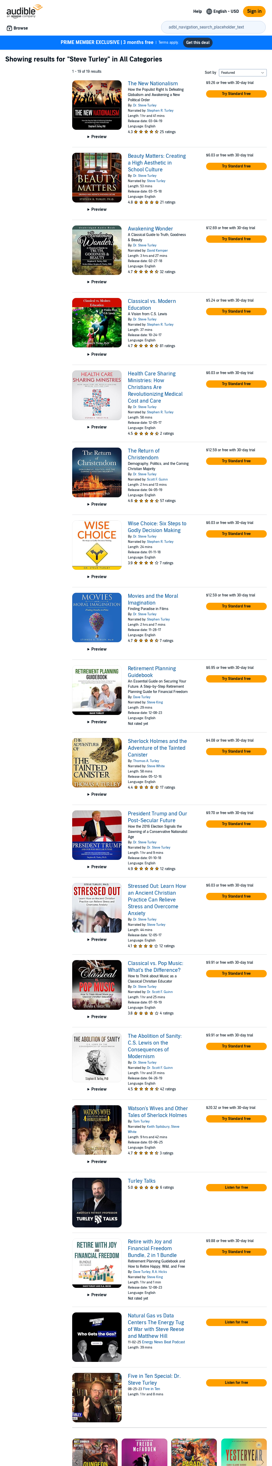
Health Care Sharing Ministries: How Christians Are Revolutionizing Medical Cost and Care (155, 387)
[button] (236, 94)
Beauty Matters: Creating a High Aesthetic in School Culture (157, 163)
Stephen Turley (158, 619)
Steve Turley (156, 181)
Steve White (156, 766)
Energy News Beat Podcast (163, 1342)
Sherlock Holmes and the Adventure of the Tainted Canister (157, 748)
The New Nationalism (153, 84)
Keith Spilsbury (158, 1127)
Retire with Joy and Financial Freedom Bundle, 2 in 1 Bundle (152, 1249)
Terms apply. (120, 42)
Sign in (254, 11)
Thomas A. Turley (146, 761)
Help (197, 11)
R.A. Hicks (159, 1272)
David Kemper (157, 251)
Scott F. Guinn (157, 479)
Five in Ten (151, 1389)
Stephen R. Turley (160, 111)
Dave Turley (141, 697)
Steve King (155, 702)
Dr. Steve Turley (144, 105)
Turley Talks (142, 1181)
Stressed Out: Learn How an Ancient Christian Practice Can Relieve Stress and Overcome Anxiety (157, 900)
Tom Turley (141, 1121)
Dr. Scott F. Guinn (160, 992)
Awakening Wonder (150, 229)
